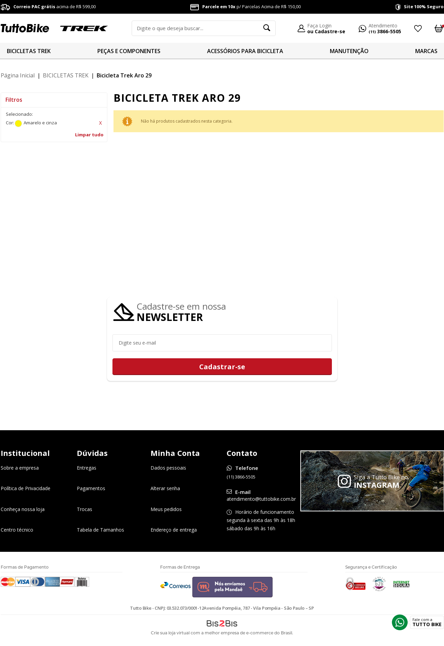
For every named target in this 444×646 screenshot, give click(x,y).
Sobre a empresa (20, 468)
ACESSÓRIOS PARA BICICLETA (245, 51)
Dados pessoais (168, 468)
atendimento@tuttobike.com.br (261, 499)
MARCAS (426, 51)
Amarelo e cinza (18, 123)
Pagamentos (91, 488)
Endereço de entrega (174, 529)
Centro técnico (17, 529)
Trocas (84, 509)
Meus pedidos (166, 509)
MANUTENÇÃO (349, 51)
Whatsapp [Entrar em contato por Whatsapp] (400, 622)
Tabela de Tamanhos (100, 529)
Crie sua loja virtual (170, 633)
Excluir (100, 123)
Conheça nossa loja (23, 509)
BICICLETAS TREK (29, 51)
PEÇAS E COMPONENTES (128, 51)
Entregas (86, 468)
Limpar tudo (89, 135)
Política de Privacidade (25, 488)
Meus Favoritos (417, 28)
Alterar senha (165, 488)
